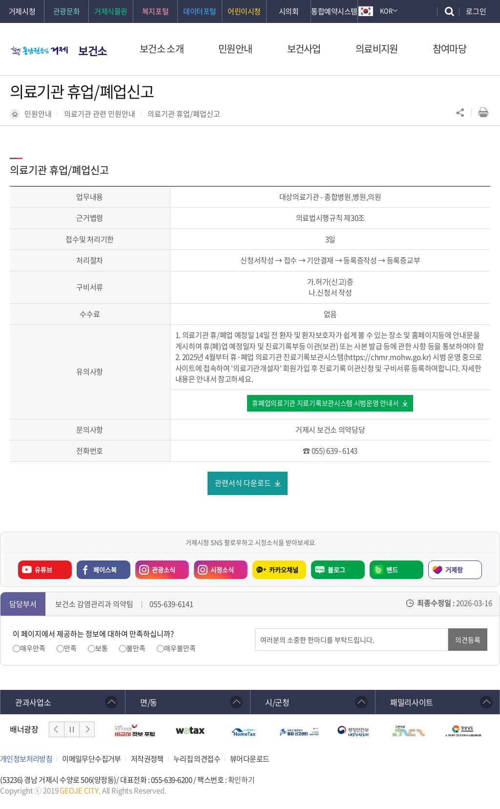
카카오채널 (283, 570)
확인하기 (241, 780)
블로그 (336, 570)
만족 (70, 648)
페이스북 (105, 570)
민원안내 (38, 113)
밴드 (392, 570)
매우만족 (32, 648)
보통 (101, 648)
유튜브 (43, 570)
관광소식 (155, 568)
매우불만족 (180, 648)
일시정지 (71, 730)
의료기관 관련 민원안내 (99, 113)
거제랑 (454, 570)
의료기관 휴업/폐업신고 (183, 113)
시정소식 (214, 568)
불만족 (136, 648)
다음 (87, 730)
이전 (56, 730)
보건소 (92, 50)
